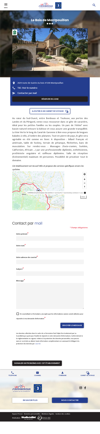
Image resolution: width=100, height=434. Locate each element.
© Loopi (81, 192)
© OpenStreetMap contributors (70, 192)
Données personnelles (32, 418)
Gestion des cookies (62, 418)
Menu (6, 5)
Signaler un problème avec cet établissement (37, 368)
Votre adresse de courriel (26, 257)
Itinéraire (62, 380)
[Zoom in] (84, 179)
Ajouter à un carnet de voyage (48, 111)
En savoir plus (30, 405)
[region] (50, 190)
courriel (37, 348)
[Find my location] (84, 174)
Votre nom (20, 245)
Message (20, 280)
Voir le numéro (29, 88)
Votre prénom (21, 233)
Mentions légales (48, 418)
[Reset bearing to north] (84, 187)
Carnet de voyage (87, 380)
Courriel (37, 380)
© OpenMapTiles (57, 192)
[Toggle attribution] (84, 192)
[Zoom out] (84, 183)
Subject (19, 269)
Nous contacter (70, 405)
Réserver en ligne (50, 99)
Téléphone (12, 380)
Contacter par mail (27, 93)
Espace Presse (17, 418)
